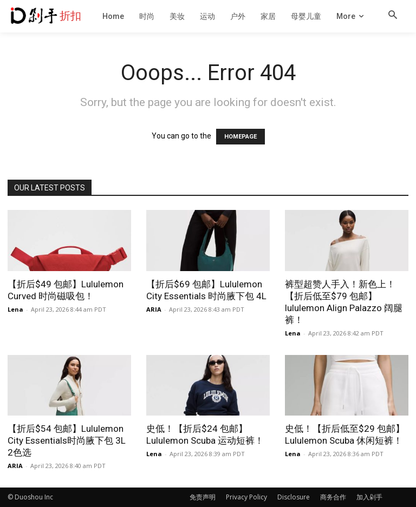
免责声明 (203, 497)
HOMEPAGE (240, 136)
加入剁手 (369, 497)
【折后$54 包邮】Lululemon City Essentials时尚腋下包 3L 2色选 (67, 440)
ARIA (153, 309)
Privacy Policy (246, 497)
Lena (15, 309)
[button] (392, 15)
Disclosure (293, 497)
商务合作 (333, 497)
